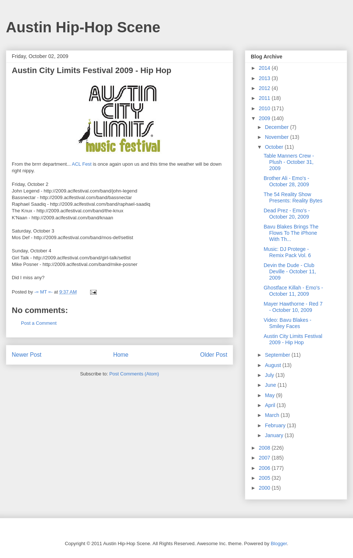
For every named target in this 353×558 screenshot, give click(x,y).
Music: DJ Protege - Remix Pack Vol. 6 (287, 252)
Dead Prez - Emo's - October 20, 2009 (287, 214)
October (275, 147)
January (275, 435)
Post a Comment (39, 323)
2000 (265, 488)
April (271, 405)
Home (121, 355)
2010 (265, 108)
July (270, 375)
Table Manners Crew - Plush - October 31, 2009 (289, 162)
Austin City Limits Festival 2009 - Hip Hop (293, 339)
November (277, 137)
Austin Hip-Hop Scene (83, 27)
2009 (265, 118)
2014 (265, 68)
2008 (265, 448)
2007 (265, 458)
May (270, 395)
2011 (265, 98)
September (278, 355)
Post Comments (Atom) (134, 374)
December (277, 127)
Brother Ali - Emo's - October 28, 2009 (286, 181)
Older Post (213, 355)
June (271, 385)
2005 (265, 478)
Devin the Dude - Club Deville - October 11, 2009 (290, 271)
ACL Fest (82, 164)
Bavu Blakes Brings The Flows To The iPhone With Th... (291, 233)
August (273, 365)
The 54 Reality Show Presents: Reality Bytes (293, 197)
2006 (265, 468)
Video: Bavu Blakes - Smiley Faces (287, 323)
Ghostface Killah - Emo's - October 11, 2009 (293, 291)
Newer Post (27, 355)
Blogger (279, 543)
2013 (265, 78)
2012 (265, 88)
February (276, 425)
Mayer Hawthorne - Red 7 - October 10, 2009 (293, 307)
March (273, 415)
